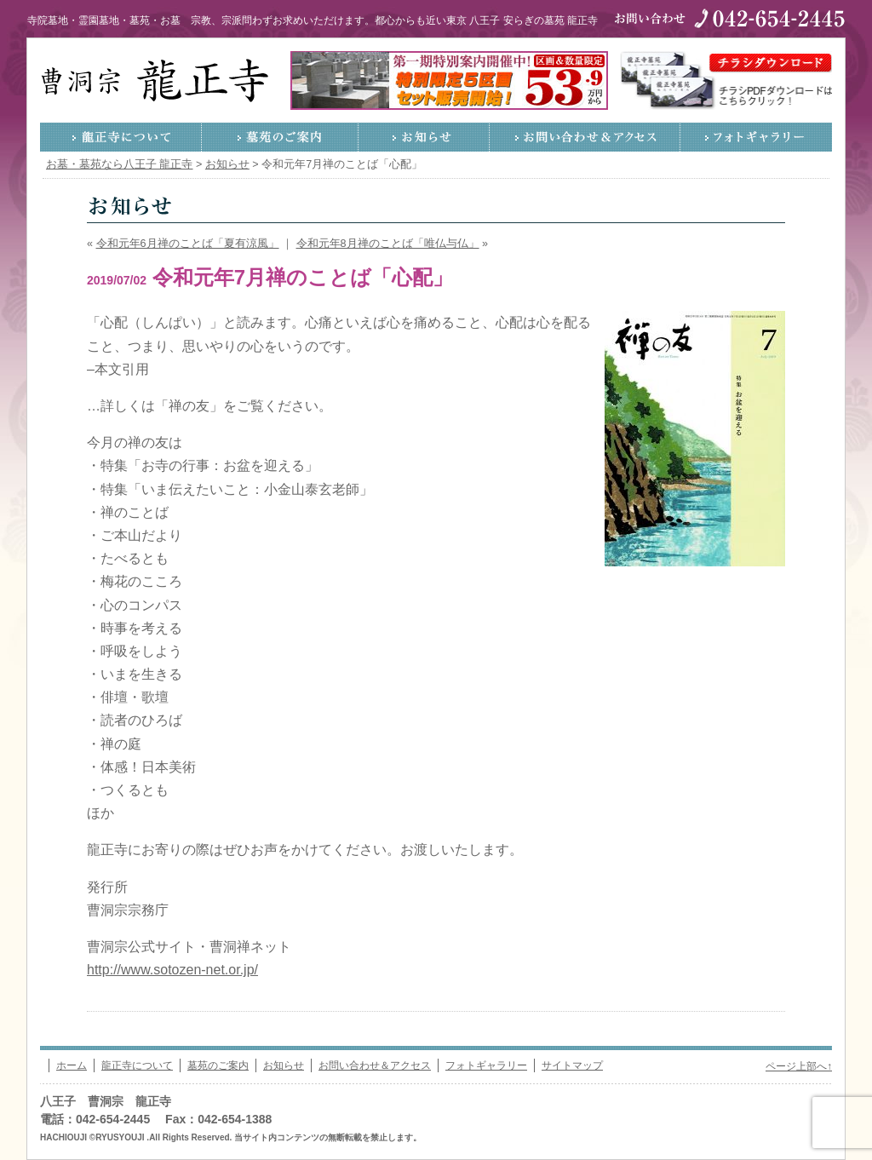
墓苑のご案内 (280, 137)
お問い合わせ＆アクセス (585, 137)
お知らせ (424, 137)
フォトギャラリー (756, 137)
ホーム (71, 1065)
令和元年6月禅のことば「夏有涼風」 (187, 244)
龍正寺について (121, 137)
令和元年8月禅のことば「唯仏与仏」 (387, 244)
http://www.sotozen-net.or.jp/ (172, 969)
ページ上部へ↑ (799, 1066)
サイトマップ (572, 1065)
